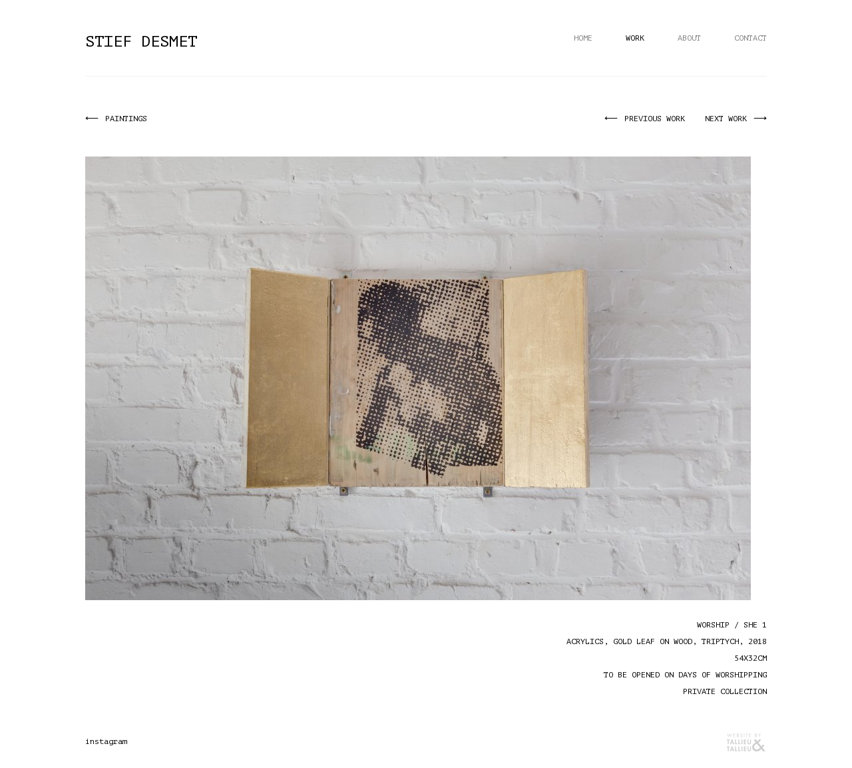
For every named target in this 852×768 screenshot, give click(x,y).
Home (583, 38)
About (689, 38)
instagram (106, 741)
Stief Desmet (141, 42)
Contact (750, 38)
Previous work (656, 118)
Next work (728, 118)
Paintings (124, 118)
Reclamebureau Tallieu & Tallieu (747, 742)
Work (635, 38)
